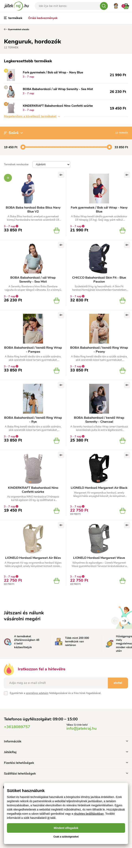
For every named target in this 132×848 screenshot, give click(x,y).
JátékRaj (66, 752)
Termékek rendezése (16, 164)
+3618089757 (17, 727)
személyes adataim (37, 693)
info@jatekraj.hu (81, 728)
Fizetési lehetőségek (66, 763)
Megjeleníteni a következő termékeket (32, 116)
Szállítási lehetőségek (66, 773)
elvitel (118, 683)
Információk (66, 741)
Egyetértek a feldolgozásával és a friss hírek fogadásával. (55, 693)
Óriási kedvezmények (42, 18)
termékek (13, 18)
